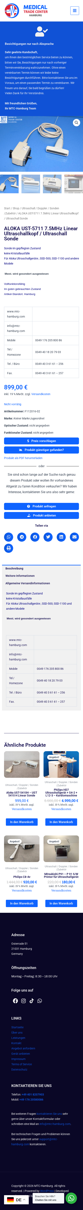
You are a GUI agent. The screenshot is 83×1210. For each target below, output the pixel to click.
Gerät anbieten (20, 1053)
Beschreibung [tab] (14, 568)
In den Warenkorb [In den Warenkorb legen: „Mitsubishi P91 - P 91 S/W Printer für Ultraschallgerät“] (61, 903)
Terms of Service (21, 1064)
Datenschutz (19, 1069)
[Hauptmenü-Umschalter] (75, 11)
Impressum (18, 1059)
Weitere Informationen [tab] (20, 575)
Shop (16, 208)
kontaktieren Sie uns (49, 1113)
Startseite (17, 1027)
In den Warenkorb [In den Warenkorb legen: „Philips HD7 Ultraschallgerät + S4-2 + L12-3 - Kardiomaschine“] (61, 822)
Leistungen (18, 1037)
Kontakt (16, 1043)
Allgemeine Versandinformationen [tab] (27, 583)
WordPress (47, 1191)
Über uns (16, 1032)
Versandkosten (40, 394)
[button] (76, 122)
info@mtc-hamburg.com (54, 1124)
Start (7, 208)
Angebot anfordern (23, 1048)
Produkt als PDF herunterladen (23, 458)
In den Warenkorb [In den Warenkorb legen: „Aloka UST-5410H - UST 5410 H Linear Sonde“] (21, 822)
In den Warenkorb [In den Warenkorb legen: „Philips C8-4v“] (21, 903)
